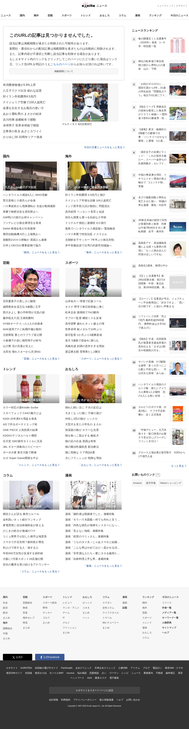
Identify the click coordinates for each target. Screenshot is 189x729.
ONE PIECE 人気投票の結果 (20, 429)
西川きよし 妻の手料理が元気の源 (24, 312)
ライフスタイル (110, 612)
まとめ (6, 617)
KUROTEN (26, 668)
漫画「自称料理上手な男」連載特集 (87, 558)
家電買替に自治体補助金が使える (23, 525)
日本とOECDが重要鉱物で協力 (22, 245)
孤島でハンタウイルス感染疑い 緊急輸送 (90, 228)
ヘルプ (165, 632)
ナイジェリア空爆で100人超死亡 (24, 102)
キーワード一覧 (170, 617)
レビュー (67, 602)
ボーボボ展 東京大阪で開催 (20, 452)
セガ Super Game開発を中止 (20, 457)
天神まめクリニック (105, 668)
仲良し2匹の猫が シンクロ (81, 418)
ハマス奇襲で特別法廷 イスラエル (86, 234)
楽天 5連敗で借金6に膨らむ (82, 340)
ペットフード (77, 677)
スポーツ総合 (50, 602)
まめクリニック (83, 668)
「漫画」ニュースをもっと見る (103, 565)
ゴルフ (46, 617)
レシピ (125, 673)
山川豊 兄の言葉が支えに (18, 346)
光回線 (28, 673)
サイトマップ (169, 627)
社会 (5, 602)
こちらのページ (60, 64)
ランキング (155, 15)
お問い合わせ (133, 699)
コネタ (86, 607)
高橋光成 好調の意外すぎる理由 (84, 346)
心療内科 (123, 668)
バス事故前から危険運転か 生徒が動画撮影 (29, 206)
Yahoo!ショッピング (170, 483)
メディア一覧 (169, 612)
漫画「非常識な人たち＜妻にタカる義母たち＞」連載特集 (93, 553)
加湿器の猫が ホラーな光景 (82, 429)
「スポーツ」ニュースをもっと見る (100, 358)
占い (104, 673)
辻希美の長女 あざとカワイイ (22, 131)
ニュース (6, 15)
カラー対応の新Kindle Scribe (20, 407)
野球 (45, 607)
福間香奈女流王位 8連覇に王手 (22, 306)
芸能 (50, 15)
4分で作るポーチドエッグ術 (20, 424)
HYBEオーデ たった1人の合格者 (23, 323)
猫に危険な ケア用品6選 (80, 452)
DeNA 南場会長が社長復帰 (19, 228)
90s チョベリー (110, 622)
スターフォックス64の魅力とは (22, 413)
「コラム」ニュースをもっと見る (39, 571)
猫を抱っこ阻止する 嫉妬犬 (82, 435)
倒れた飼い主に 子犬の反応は (83, 407)
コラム (122, 15)
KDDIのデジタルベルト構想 (20, 435)
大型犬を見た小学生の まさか (83, 424)
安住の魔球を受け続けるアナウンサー (26, 564)
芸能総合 (27, 602)
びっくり (87, 602)
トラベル (107, 617)
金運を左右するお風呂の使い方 (23, 108)
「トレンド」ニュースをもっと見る (37, 464)
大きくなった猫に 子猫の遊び (83, 413)
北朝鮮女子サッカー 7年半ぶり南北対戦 (89, 239)
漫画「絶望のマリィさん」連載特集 (87, 536)
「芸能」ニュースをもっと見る (40, 358)
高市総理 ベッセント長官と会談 (84, 211)
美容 (180, 673)
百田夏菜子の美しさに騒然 (19, 301)
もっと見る (178, 465)
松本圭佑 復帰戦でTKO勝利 (82, 312)
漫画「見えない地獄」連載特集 (84, 530)
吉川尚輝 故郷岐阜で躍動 (19, 119)
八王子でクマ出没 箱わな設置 (22, 90)
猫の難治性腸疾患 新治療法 (82, 446)
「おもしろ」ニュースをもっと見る (100, 464)
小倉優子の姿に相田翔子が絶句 (22, 340)
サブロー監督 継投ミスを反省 (83, 317)
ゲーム (66, 612)
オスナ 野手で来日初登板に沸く (84, 306)
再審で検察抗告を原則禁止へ (21, 211)
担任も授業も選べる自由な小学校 (85, 217)
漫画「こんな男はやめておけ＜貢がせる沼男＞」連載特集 (93, 547)
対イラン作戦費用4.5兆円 (19, 96)
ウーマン (114, 673)
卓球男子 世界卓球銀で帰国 (21, 125)
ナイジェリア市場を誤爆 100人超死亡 (88, 200)
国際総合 (7, 628)
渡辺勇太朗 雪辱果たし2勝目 (82, 351)
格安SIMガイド (14, 673)
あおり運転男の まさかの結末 (22, 113)
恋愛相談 (94, 673)
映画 (25, 607)
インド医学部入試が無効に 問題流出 (87, 206)
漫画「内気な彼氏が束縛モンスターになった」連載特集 (93, 525)
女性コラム (108, 607)
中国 (5, 633)
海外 (36, 15)
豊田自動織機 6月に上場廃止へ (22, 234)
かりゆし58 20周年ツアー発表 (22, 137)
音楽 (25, 612)
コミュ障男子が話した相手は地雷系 (25, 536)
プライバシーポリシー (85, 699)
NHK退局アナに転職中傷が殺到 (22, 329)
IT (64, 617)
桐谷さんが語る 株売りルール (21, 513)
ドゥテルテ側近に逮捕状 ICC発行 (85, 222)
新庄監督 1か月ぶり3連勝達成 (83, 334)
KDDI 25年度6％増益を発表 (20, 418)
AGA (89, 677)
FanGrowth (66, 668)
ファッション (70, 627)
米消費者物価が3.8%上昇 (19, 84)
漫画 (137, 15)
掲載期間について (63, 71)
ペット (86, 617)
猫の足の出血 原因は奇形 (80, 441)
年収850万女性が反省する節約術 (23, 553)
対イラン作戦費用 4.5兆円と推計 (85, 194)
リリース (167, 602)
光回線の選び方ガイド (46, 668)
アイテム (135, 668)
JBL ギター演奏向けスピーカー (22, 446)
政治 (5, 612)
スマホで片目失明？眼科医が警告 (23, 542)
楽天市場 (151, 483)
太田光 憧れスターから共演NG (22, 351)
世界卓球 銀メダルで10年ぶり (83, 329)
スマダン (107, 602)
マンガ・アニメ (71, 607)
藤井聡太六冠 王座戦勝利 (18, 317)
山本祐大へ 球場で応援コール (83, 301)
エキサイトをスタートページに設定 (94, 690)
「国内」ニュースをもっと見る (40, 252)
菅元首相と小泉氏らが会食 (19, 200)
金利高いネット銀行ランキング (22, 519)
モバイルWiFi (56, 673)
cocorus (70, 673)
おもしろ (105, 15)
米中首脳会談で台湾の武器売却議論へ (88, 245)
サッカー (47, 612)
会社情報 (53, 699)
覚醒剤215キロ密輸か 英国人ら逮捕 (25, 239)
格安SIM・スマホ (174, 668)
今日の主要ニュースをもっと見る (104, 147)
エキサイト (182, 5)
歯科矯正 (170, 673)
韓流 (25, 622)
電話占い (157, 668)
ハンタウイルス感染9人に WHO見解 (25, 194)
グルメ (66, 622)
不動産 (159, 673)
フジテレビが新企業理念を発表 (22, 222)
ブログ (146, 668)
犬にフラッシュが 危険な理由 (83, 457)
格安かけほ (41, 673)
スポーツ (67, 15)
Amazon (137, 483)
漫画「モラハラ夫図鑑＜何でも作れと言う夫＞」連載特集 (93, 519)
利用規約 (65, 699)
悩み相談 (82, 673)
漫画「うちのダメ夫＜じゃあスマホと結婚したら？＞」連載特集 (93, 542)
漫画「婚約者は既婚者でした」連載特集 (89, 513)
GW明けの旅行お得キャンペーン (23, 217)
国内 (22, 15)
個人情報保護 (106, 699)
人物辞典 (166, 622)
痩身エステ (100, 677)
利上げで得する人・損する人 (21, 547)
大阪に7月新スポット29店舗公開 (23, 558)
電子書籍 (114, 677)
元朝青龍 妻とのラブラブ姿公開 (22, 334)
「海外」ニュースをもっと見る (103, 252)
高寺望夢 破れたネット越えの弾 (84, 323)
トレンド (86, 15)
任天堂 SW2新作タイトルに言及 (23, 441)
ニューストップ (165, 5)
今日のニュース (179, 15)
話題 (124, 607)
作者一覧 (166, 607)
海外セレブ (29, 617)
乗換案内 (148, 673)
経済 (5, 607)
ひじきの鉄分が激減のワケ (19, 530)
